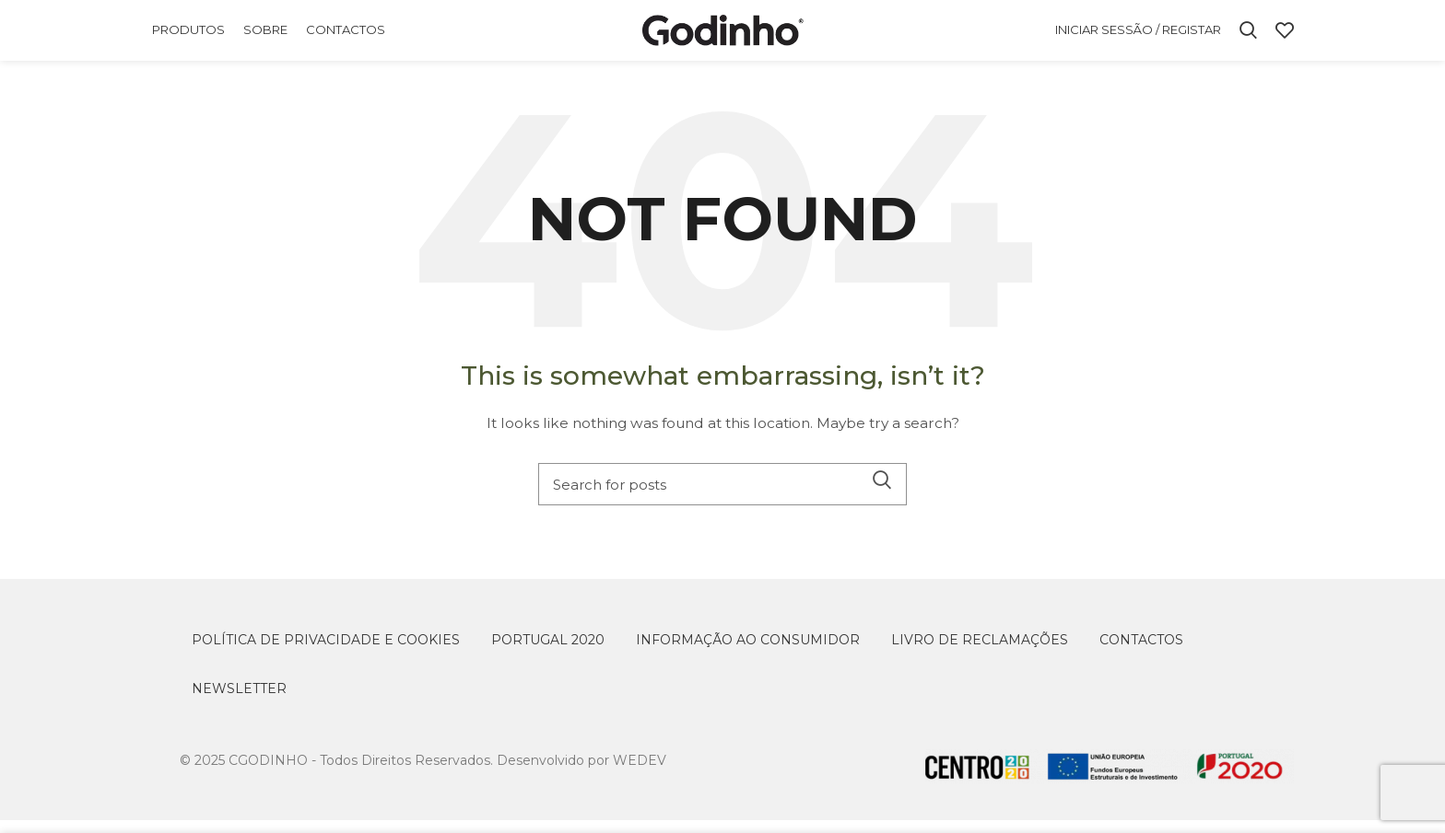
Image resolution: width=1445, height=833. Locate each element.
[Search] (1248, 36)
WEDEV (639, 773)
